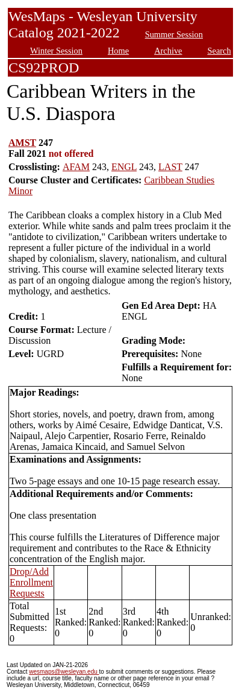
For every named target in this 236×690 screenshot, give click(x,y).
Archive (168, 50)
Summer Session (174, 34)
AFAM (76, 167)
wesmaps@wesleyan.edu (64, 671)
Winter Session (56, 50)
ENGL (124, 167)
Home (118, 50)
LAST (170, 167)
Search (219, 50)
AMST (22, 143)
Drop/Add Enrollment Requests (31, 582)
